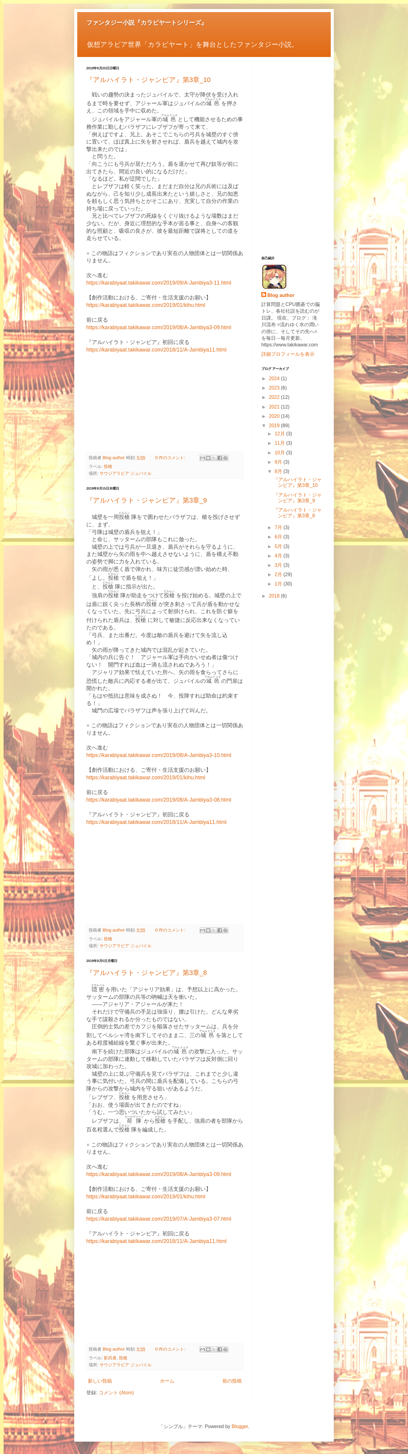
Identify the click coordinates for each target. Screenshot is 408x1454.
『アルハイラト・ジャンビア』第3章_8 (146, 972)
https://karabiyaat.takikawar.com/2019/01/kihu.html (145, 305)
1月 (279, 583)
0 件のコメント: (170, 457)
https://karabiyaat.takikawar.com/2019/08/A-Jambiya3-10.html (158, 755)
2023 (275, 387)
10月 (280, 452)
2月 (279, 574)
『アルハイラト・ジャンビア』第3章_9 (146, 500)
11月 (280, 443)
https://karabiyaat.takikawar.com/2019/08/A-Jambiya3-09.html (158, 327)
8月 (279, 471)
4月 (279, 555)
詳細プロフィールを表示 (287, 354)
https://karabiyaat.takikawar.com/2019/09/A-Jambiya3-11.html (158, 283)
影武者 (110, 1357)
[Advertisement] (164, 403)
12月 (280, 433)
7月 (279, 527)
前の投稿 (232, 1380)
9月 (279, 462)
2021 (275, 406)
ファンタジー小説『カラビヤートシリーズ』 (146, 22)
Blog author (281, 295)
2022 (275, 397)
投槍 (108, 466)
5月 (279, 546)
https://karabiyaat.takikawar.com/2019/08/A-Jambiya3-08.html (158, 800)
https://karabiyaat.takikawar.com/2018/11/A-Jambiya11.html (156, 350)
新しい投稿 (100, 1380)
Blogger (240, 1426)
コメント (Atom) (116, 1392)
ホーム (167, 1380)
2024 (275, 378)
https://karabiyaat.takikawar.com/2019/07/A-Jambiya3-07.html (158, 1219)
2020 (275, 416)
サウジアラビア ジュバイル (125, 473)
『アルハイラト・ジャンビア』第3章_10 (148, 80)
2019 (275, 425)
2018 (275, 595)
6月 (279, 536)
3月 (279, 565)
